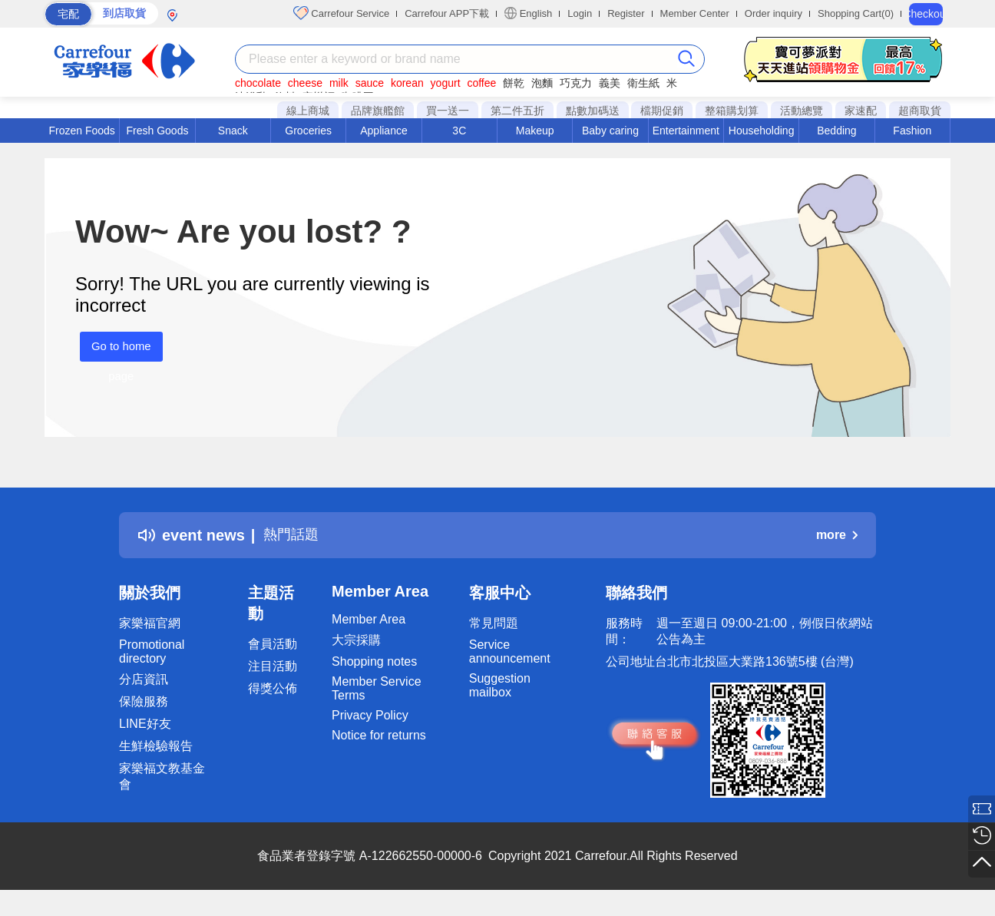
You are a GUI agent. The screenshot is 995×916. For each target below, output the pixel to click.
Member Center (694, 13)
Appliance (384, 130)
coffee (481, 83)
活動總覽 (801, 110)
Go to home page (116, 350)
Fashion (912, 130)
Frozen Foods (81, 130)
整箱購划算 (732, 110)
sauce (369, 83)
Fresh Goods (158, 130)
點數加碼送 (593, 110)
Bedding (836, 130)
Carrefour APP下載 (447, 13)
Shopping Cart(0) (856, 13)
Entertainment (686, 130)
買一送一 (447, 110)
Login (579, 13)
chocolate (258, 83)
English (528, 13)
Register (625, 13)
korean (407, 83)
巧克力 (576, 83)
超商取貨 (919, 110)
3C (459, 130)
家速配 (861, 110)
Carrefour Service (341, 13)
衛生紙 (643, 83)
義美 (609, 83)
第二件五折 (517, 110)
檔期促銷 (661, 110)
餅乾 (513, 83)
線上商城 (307, 110)
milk (339, 83)
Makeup (535, 130)
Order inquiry (773, 13)
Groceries (308, 130)
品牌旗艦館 (378, 110)
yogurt (446, 83)
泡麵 (542, 83)
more (837, 534)
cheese (305, 83)
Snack (233, 130)
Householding (762, 130)
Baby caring (610, 130)
